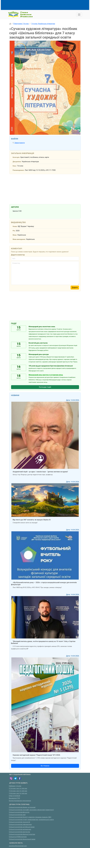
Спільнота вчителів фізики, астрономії (22, 807)
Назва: (15, 226)
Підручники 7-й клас (21, 24)
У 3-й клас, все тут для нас (18, 791)
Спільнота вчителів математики (20, 829)
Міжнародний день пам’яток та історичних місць (46, 375)
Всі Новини (45, 766)
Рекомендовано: (18, 170)
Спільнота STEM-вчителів (18, 837)
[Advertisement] (46, 4)
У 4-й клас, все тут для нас (18, 793)
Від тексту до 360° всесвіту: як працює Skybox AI (32, 520)
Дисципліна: (17, 162)
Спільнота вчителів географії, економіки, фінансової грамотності (31, 810)
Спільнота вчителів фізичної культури (22, 834)
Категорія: (16, 157)
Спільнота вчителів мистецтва (19, 832)
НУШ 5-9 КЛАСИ (14, 796)
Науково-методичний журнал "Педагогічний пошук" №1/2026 (36, 755)
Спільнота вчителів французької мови (22, 839)
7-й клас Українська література (43, 24)
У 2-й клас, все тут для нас (18, 788)
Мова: (15, 235)
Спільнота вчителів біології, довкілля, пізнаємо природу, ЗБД (30, 817)
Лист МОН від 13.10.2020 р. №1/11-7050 (40, 170)
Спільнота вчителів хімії (17, 815)
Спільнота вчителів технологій (19, 822)
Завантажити (19, 143)
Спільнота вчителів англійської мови (22, 827)
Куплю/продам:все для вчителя (20, 801)
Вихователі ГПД (14, 798)
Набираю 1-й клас (15, 786)
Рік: (14, 231)
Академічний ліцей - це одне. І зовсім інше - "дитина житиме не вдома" (40, 472)
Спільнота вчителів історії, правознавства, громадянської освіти (31, 820)
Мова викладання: (19, 239)
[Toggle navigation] (79, 15)
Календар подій (45, 387)
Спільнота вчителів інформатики (20, 824)
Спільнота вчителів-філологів (19, 812)
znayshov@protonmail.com (18, 846)
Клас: (15, 166)
